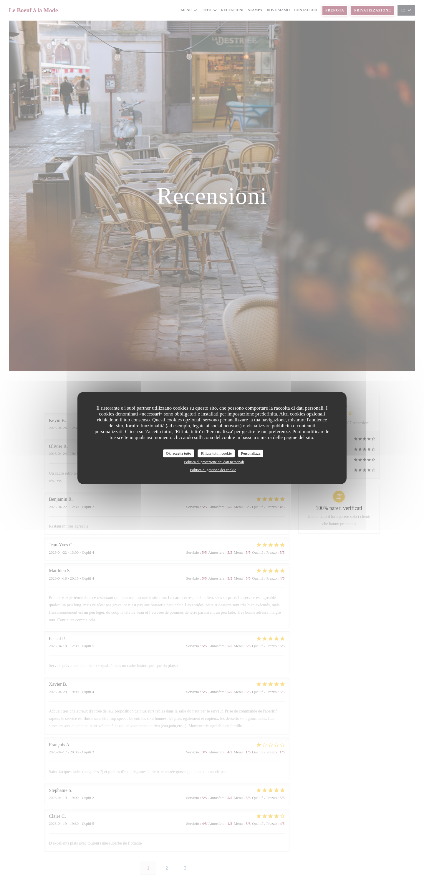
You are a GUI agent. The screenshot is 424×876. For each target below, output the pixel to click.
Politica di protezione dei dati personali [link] (214, 462)
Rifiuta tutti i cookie (216, 453)
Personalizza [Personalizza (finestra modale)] (251, 453)
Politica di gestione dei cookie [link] (213, 470)
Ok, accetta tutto (178, 453)
